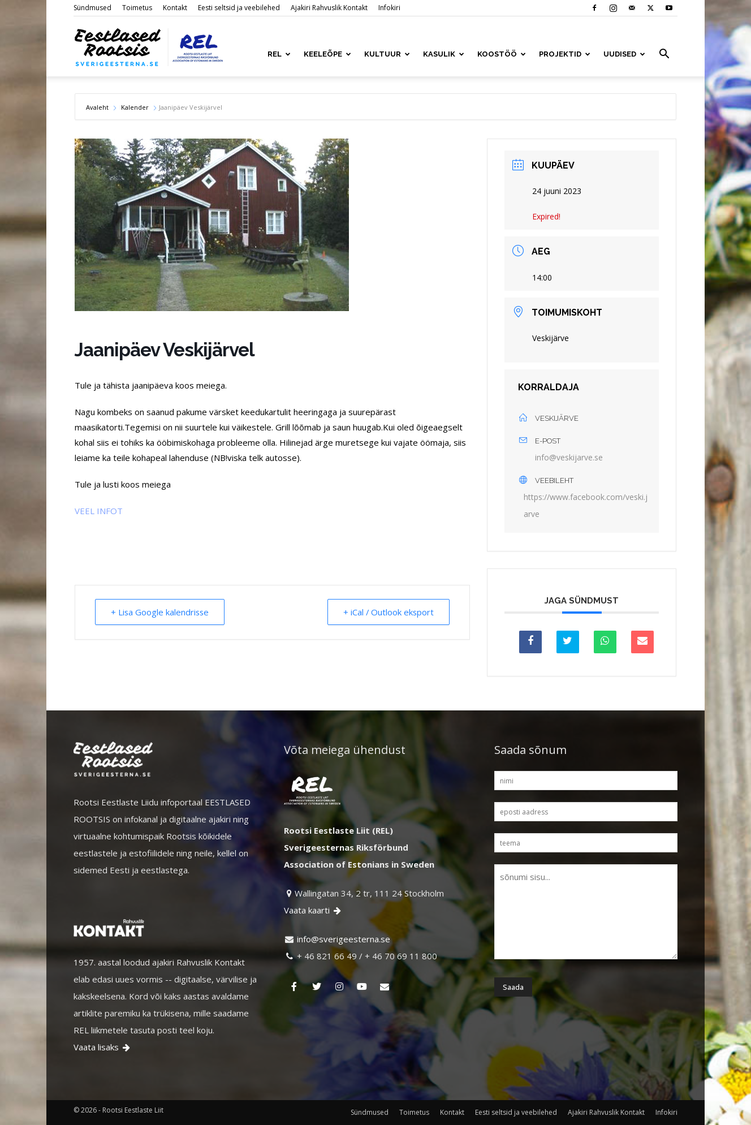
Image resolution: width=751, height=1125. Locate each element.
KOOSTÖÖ (501, 54)
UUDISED (624, 54)
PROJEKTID (564, 54)
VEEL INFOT (99, 510)
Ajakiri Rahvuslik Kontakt (329, 7)
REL (279, 54)
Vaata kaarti (313, 910)
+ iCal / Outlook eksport (387, 612)
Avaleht (98, 107)
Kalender (135, 107)
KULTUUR (387, 54)
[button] (663, 55)
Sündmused (92, 7)
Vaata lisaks (103, 1047)
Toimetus (137, 7)
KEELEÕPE (327, 54)
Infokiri (389, 7)
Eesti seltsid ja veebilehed (239, 7)
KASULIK (443, 54)
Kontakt (175, 7)
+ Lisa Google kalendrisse (161, 612)
